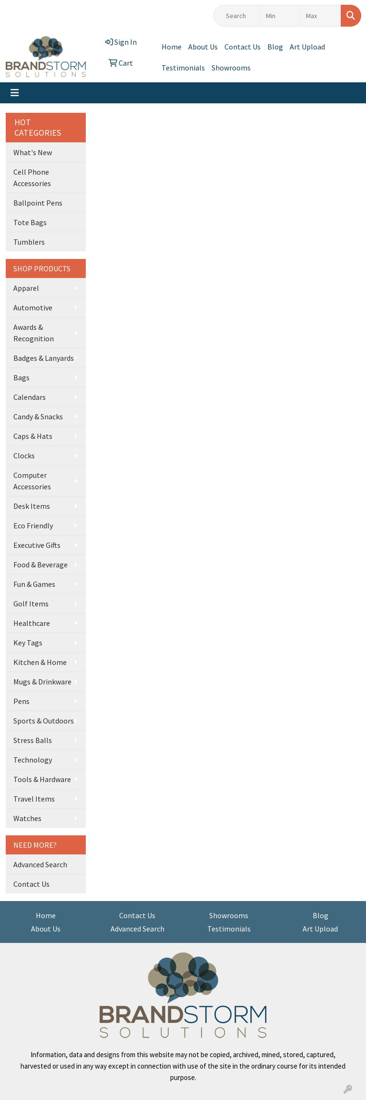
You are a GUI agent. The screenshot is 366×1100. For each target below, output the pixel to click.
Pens (21, 701)
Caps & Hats (32, 436)
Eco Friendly (33, 525)
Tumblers (29, 242)
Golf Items (31, 603)
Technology (32, 759)
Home (172, 46)
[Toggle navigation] (15, 92)
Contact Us (242, 46)
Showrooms (231, 67)
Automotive (32, 307)
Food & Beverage (40, 564)
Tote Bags (30, 222)
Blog (275, 46)
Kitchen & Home (40, 662)
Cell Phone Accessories (32, 177)
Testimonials (183, 67)
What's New (32, 152)
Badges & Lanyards (43, 358)
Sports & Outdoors (43, 720)
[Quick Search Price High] (321, 16)
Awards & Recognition (33, 332)
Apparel (26, 288)
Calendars (29, 397)
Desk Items (31, 506)
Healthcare (31, 623)
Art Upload (307, 46)
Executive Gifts (37, 545)
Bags (21, 377)
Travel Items (34, 798)
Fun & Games (34, 584)
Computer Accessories (32, 480)
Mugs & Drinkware (42, 681)
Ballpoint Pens (37, 203)
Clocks (24, 455)
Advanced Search (40, 864)
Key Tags (27, 642)
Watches (27, 818)
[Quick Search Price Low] (281, 16)
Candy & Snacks (38, 416)
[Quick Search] (237, 16)
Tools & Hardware (42, 779)
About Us (203, 46)
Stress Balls (32, 740)
